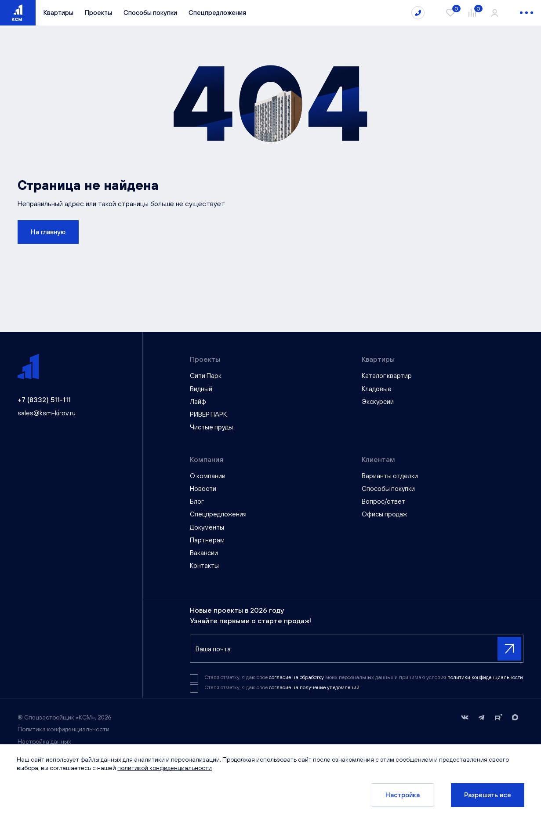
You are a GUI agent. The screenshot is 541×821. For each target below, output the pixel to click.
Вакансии (204, 552)
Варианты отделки (390, 476)
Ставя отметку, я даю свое (281, 687)
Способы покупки (150, 12)
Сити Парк (205, 375)
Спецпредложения (217, 12)
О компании (207, 476)
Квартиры (58, 12)
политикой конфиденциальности (165, 767)
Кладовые (377, 388)
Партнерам (207, 540)
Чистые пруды (211, 427)
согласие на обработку (297, 677)
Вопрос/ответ (383, 501)
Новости (203, 488)
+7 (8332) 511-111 (44, 399)
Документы (207, 527)
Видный (201, 388)
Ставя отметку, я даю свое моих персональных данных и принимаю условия (363, 677)
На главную (48, 232)
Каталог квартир (387, 375)
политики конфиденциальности (485, 677)
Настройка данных (44, 741)
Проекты (98, 12)
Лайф (198, 401)
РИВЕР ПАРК (208, 414)
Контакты (204, 565)
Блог (197, 501)
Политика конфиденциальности (63, 729)
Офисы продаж (384, 514)
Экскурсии (378, 401)
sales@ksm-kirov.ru (47, 413)
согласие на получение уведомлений (314, 687)
